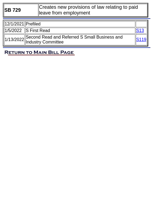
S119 (141, 39)
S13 (140, 30)
